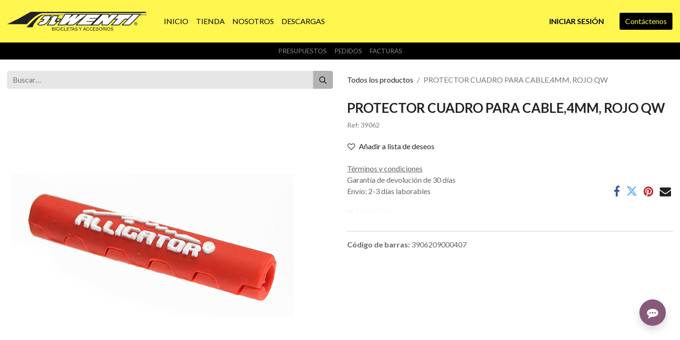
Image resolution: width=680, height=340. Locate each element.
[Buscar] (323, 80)
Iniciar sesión (576, 21)
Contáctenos (646, 21)
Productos (24, 335)
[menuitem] (176, 21)
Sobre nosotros (32, 323)
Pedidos (348, 51)
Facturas (386, 51)
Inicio (16, 312)
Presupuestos (302, 51)
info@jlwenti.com (502, 323)
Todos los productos (380, 79)
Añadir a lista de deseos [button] (391, 146)
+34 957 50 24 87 (502, 335)
